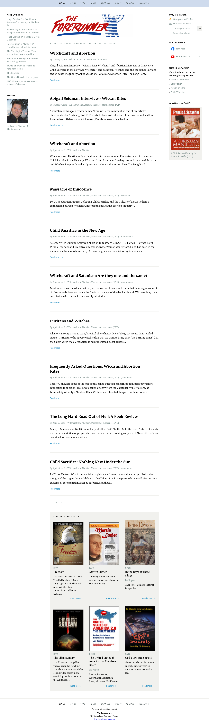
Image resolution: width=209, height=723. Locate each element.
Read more (55, 80)
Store (83, 3)
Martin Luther (98, 572)
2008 (63, 150)
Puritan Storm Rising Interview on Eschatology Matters (22, 60)
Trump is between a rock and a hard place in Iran (21, 67)
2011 (65, 59)
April (55, 150)
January (56, 59)
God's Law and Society (138, 657)
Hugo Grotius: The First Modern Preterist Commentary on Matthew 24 (23, 22)
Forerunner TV (183, 56)
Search (130, 3)
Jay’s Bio (105, 3)
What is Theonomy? (180, 79)
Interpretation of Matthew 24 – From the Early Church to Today (21, 45)
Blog (94, 3)
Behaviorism (176, 83)
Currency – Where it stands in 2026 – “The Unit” (22, 83)
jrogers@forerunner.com (104, 719)
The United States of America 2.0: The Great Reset (103, 661)
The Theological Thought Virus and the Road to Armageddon (21, 53)
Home (62, 3)
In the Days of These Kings (137, 573)
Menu (73, 3)
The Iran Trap (13, 73)
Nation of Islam (178, 87)
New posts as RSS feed (183, 19)
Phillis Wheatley (178, 92)
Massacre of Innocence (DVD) (106, 104)
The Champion (100, 59)
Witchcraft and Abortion (80, 59)
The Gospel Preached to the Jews (22, 77)
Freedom (58, 572)
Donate (143, 704)
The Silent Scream (64, 657)
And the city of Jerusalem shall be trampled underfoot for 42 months (23, 31)
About (118, 3)
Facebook (180, 48)
